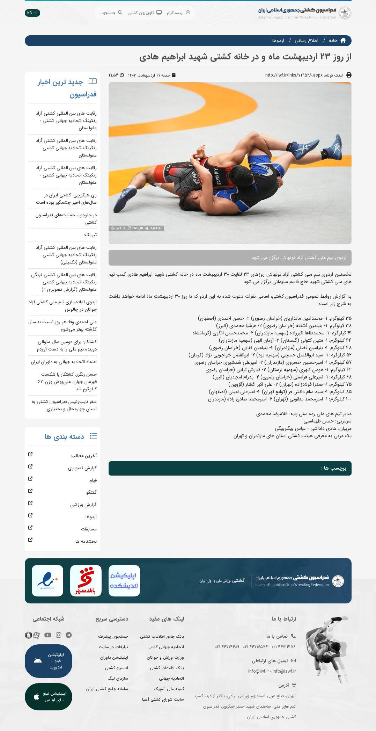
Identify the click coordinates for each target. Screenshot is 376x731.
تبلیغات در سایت (113, 647)
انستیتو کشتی (116, 668)
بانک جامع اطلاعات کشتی (162, 636)
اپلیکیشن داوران (114, 657)
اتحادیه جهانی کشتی (165, 647)
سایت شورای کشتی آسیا (163, 699)
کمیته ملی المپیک (169, 689)
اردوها (278, 40)
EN (32, 12)
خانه (333, 40)
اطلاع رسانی (306, 40)
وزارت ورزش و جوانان (165, 657)
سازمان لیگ (118, 678)
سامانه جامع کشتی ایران (107, 689)
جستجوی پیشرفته (113, 636)
